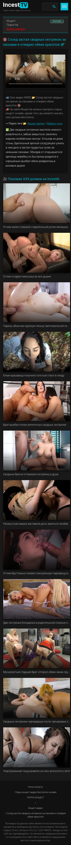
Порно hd (12, 24)
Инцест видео (36, 123)
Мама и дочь (54, 123)
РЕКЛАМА (56, 21)
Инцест (11, 20)
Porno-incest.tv (35, 787)
